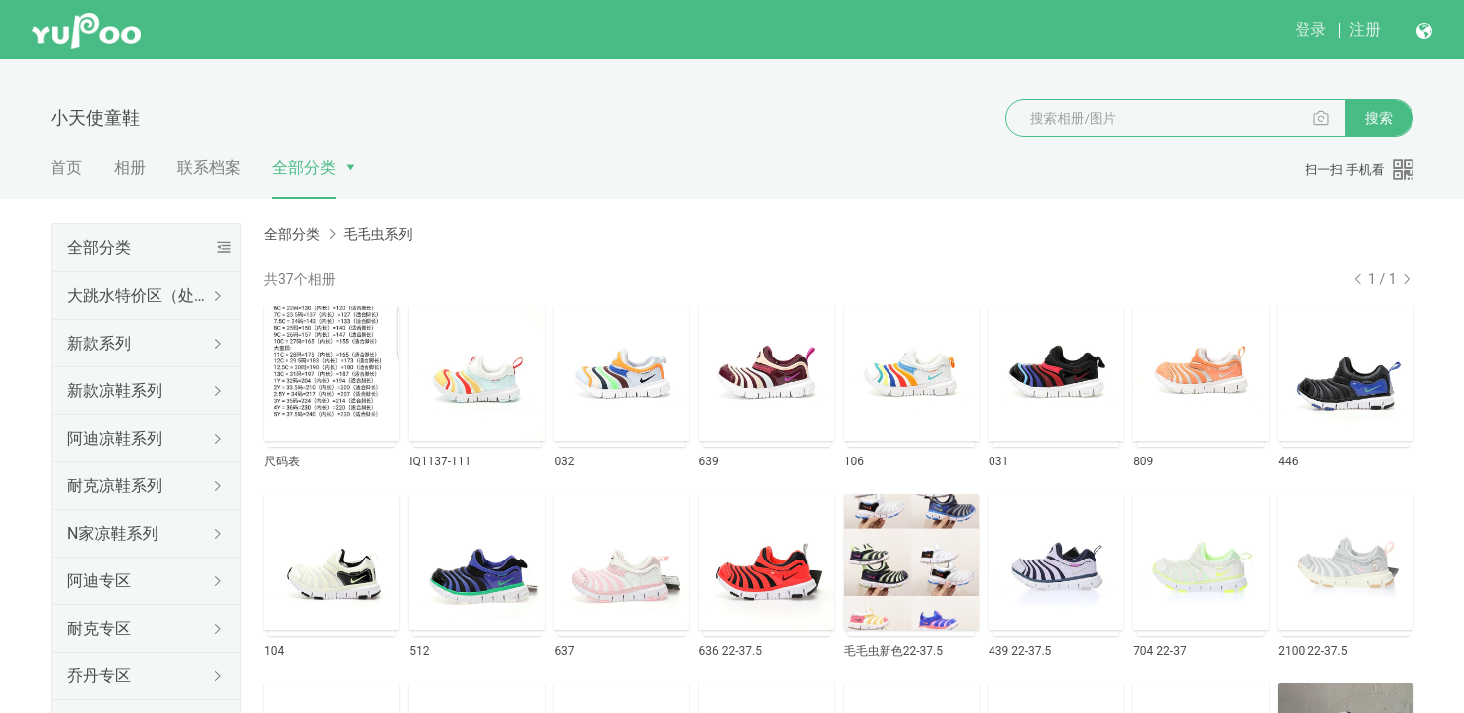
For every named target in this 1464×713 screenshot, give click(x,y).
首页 (66, 167)
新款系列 (99, 343)
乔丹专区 (99, 675)
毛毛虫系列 (377, 234)
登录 (1310, 29)
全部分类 (304, 167)
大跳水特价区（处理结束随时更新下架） (141, 295)
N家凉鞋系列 (112, 533)
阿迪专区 (99, 580)
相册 (130, 167)
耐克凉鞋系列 (114, 485)
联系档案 (209, 167)
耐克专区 (99, 628)
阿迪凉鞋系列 (114, 438)
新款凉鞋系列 (114, 390)
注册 (1365, 29)
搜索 (1379, 118)
